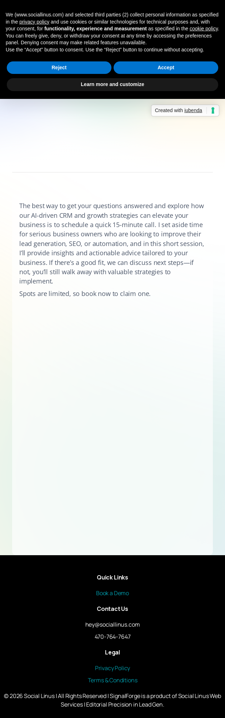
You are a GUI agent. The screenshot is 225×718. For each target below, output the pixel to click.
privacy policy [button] (34, 22)
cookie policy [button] (204, 28)
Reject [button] (58, 67)
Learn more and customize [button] (112, 84)
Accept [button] (166, 67)
